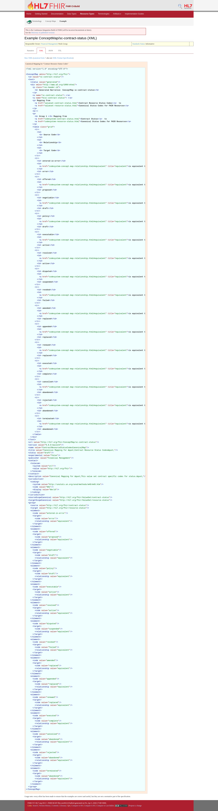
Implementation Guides (134, 14)
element (35, 511)
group (32, 503)
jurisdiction (35, 479)
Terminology (34, 21)
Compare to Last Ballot (105, 806)
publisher (34, 458)
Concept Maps (50, 21)
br (35, 111)
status (34, 82)
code (36, 487)
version (33, 445)
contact (33, 461)
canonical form (39, 58)
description (35, 476)
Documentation (57, 14)
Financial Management (49, 44)
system (37, 466)
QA (69, 806)
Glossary (63, 806)
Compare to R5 (89, 806)
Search (35, 806)
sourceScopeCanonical (40, 497)
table (36, 127)
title (32, 450)
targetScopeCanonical (40, 500)
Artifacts (117, 14)
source (34, 505)
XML (41, 51)
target (34, 508)
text (31, 80)
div (33, 85)
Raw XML (28, 58)
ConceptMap (32, 74)
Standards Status (138, 44)
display (37, 490)
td (39, 132)
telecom (35, 463)
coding (34, 482)
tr (37, 130)
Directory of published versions (43, 33)
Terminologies (103, 14)
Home (28, 14)
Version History (45, 806)
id (30, 77)
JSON (50, 51)
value (36, 469)
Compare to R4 (77, 806)
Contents (55, 806)
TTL (59, 51)
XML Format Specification (63, 58)
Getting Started (41, 14)
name (31, 448)
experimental (35, 455)
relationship (42, 521)
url (31, 442)
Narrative (30, 51)
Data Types (71, 14)
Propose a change (135, 806)
